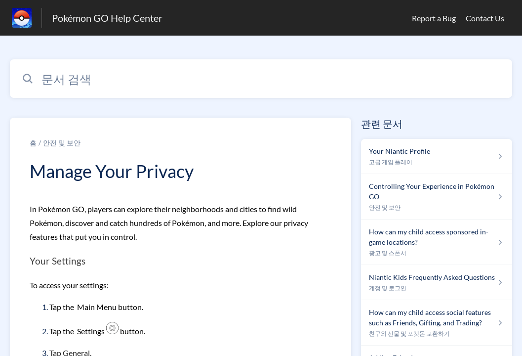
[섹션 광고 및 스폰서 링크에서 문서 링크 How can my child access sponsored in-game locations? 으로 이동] (436, 242)
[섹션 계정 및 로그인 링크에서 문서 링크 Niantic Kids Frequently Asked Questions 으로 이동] (436, 282)
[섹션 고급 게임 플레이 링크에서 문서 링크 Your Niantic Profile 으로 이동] (436, 156)
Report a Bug (434, 18)
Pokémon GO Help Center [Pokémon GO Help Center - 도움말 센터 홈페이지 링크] (107, 18)
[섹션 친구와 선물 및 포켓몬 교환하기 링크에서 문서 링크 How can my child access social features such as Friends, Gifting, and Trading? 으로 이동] (436, 323)
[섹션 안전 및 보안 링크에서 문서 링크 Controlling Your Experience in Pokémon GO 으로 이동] (436, 197)
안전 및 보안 (61, 142)
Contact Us (485, 18)
